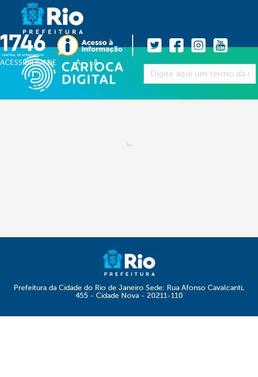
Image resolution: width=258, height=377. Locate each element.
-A (76, 62)
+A (93, 62)
